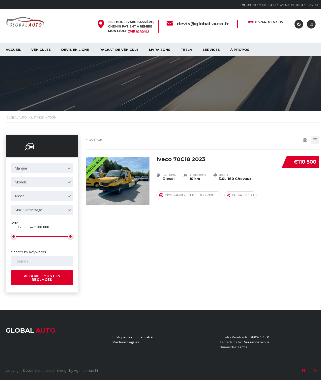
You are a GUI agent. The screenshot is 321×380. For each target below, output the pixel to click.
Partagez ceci (240, 195)
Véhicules (41, 50)
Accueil (13, 50)
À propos (239, 50)
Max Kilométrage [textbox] (28, 209)
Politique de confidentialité (133, 337)
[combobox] (42, 168)
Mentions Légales (126, 342)
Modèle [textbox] (21, 182)
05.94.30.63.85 (269, 22)
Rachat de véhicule (119, 50)
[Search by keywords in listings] (42, 261)
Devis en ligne (75, 50)
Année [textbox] (20, 196)
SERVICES (211, 50)
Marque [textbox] (21, 168)
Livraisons (159, 50)
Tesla (186, 50)
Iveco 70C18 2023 (181, 159)
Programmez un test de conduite (188, 195)
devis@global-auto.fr (203, 24)
